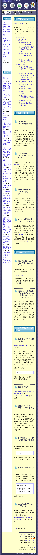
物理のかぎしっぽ (7, 53)
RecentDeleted (6, 191)
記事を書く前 (22, 40)
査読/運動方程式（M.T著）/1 (7, 180)
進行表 (20, 8)
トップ (5, 22)
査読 (5, 8)
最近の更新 (9, 14)
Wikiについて (22, 64)
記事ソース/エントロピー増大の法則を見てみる (7, 125)
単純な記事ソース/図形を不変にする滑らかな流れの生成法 (7, 240)
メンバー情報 (7, 29)
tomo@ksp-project (6, 118)
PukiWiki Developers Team (29, 544)
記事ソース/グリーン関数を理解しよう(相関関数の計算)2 (7, 221)
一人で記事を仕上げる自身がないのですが (27, 49)
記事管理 (5, 46)
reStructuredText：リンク (22, 345)
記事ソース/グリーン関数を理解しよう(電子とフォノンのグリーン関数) (7, 105)
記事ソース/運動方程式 (7, 170)
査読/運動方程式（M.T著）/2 (7, 175)
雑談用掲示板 (7, 31)
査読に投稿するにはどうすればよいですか (27, 55)
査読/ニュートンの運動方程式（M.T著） (7, 261)
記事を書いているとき (25, 82)
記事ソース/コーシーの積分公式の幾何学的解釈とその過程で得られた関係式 (7, 152)
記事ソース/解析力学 (7, 165)
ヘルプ (18, 14)
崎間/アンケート (7, 78)
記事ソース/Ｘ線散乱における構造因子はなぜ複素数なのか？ (7, 87)
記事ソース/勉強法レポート (7, 186)
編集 (11, 11)
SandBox (20, 275)
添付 (17, 11)
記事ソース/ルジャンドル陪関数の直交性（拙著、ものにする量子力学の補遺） (7, 199)
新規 (5, 11)
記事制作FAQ (22, 37)
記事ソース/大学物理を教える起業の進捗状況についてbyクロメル (7, 210)
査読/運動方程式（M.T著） (7, 247)
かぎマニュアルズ (7, 41)
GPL (34, 545)
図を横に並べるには (27, 100)
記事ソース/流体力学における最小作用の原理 (7, 134)
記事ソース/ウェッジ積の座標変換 (7, 142)
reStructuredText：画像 (21, 396)
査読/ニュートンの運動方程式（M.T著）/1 (7, 255)
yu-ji (34, 547)
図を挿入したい (26, 89)
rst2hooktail (12, 8)
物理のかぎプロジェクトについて (7, 26)
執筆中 (26, 8)
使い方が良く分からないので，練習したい (27, 68)
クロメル (5, 113)
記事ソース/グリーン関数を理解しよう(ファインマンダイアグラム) (7, 229)
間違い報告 (6, 49)
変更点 (24, 11)
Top (15, 528)
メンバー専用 (7, 44)
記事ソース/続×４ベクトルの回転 (7, 95)
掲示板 (5, 56)
